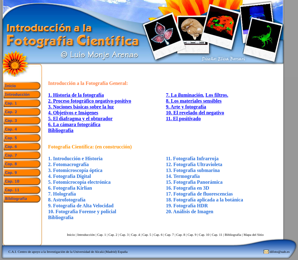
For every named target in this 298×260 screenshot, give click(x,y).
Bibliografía (60, 130)
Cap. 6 (157, 234)
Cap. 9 (192, 234)
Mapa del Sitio (253, 234)
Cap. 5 (146, 234)
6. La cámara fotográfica (74, 124)
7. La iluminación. (185, 95)
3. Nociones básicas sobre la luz (81, 106)
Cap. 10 (204, 234)
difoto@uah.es (280, 251)
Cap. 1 (101, 234)
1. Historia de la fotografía (76, 95)
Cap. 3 (124, 234)
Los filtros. (217, 95)
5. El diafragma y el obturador (80, 118)
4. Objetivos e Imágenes (73, 112)
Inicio (71, 234)
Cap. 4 (135, 234)
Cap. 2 (113, 234)
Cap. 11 (217, 234)
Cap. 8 (180, 234)
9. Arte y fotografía (186, 106)
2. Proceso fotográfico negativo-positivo (89, 101)
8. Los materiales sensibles (194, 101)
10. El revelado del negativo (195, 112)
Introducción (86, 234)
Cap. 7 (169, 234)
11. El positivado (183, 118)
